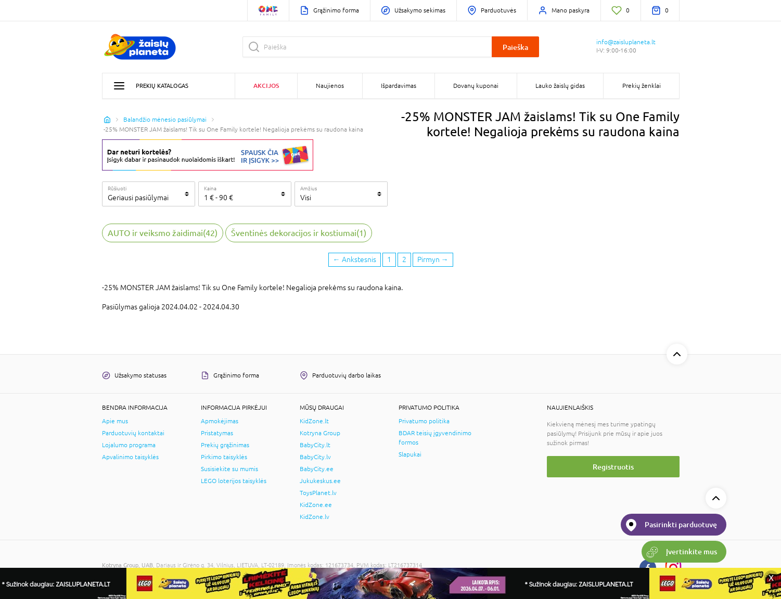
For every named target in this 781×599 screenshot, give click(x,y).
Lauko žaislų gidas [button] (560, 85)
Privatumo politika (424, 421)
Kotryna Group (320, 433)
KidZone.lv (314, 516)
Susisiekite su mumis (229, 469)
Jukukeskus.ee (320, 481)
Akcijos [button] (266, 85)
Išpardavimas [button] (398, 85)
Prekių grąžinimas (225, 445)
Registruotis (613, 466)
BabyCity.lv (315, 457)
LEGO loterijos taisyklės (233, 481)
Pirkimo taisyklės (224, 457)
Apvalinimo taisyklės (130, 457)
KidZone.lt (314, 421)
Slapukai (410, 454)
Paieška (515, 47)
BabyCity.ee (317, 469)
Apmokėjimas (219, 421)
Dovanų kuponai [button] (475, 85)
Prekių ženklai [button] (641, 85)
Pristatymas (217, 433)
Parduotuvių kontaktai (133, 433)
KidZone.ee (316, 505)
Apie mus (115, 421)
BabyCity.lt (315, 445)
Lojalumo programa (129, 445)
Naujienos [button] (330, 85)
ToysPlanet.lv (318, 493)
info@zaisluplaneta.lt (626, 42)
